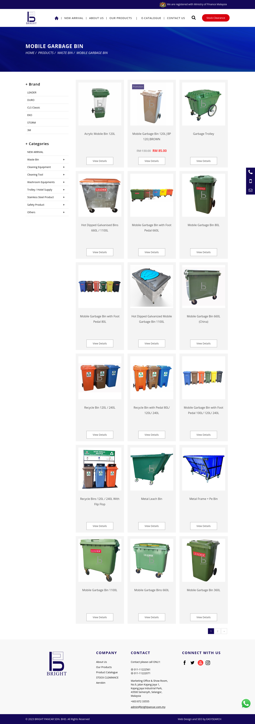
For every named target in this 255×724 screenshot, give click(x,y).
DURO (31, 100)
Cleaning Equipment (39, 167)
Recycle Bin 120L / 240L (99, 408)
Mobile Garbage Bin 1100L (99, 590)
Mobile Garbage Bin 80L (204, 225)
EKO (29, 115)
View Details (100, 161)
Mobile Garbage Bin (92, 53)
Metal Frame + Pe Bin (203, 499)
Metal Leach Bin (151, 499)
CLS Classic (33, 107)
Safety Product (35, 204)
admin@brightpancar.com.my (148, 707)
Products (46, 53)
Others (31, 212)
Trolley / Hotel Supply (39, 189)
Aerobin (100, 682)
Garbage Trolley (203, 134)
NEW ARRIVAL (73, 18)
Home (30, 53)
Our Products (121, 18)
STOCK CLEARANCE (107, 677)
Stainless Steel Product (40, 197)
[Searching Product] (194, 18)
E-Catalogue (151, 18)
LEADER (32, 92)
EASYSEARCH (213, 719)
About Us (96, 18)
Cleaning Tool (35, 174)
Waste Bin (65, 53)
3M (29, 130)
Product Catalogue (107, 672)
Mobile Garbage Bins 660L (151, 590)
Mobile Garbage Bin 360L (203, 590)
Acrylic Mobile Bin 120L (99, 134)
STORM (31, 122)
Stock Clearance (216, 18)
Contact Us (176, 18)
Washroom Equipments (41, 182)
